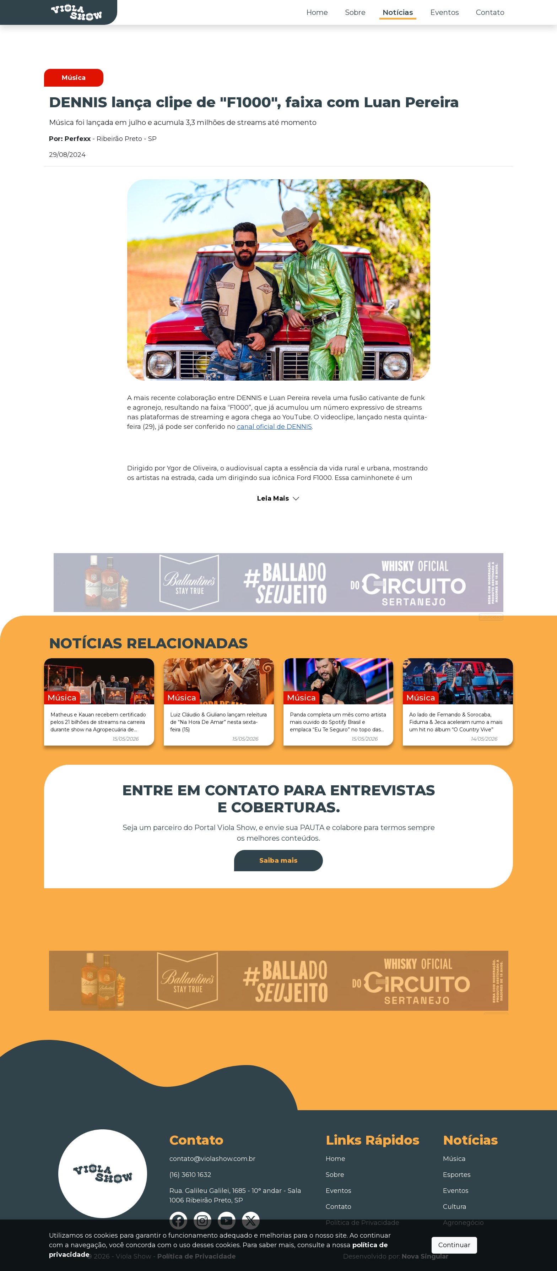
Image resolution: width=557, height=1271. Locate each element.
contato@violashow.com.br (212, 1159)
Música (454, 1159)
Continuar (454, 1245)
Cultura (454, 1207)
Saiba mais (278, 860)
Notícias (398, 12)
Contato (490, 12)
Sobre (355, 12)
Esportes (457, 1175)
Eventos (444, 12)
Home (317, 12)
